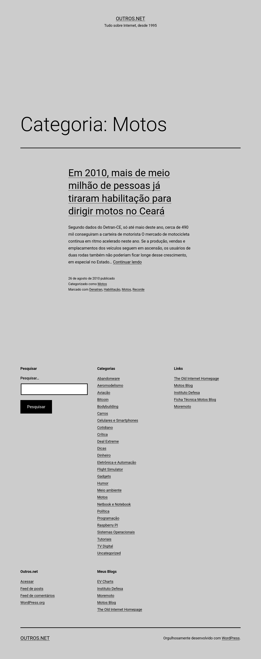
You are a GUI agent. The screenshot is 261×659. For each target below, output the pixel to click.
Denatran (95, 289)
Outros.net (130, 18)
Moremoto (182, 406)
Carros (102, 413)
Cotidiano (105, 427)
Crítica (102, 434)
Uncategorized (109, 553)
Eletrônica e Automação (116, 462)
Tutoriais (104, 539)
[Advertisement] (130, 77)
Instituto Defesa (187, 392)
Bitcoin (103, 399)
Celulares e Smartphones (117, 420)
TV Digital (105, 546)
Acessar (27, 581)
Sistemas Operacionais (116, 532)
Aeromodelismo (110, 385)
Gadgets (104, 476)
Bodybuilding (107, 406)
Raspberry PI (107, 525)
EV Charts (105, 581)
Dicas (101, 448)
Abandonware (108, 378)
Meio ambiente (109, 490)
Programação (108, 518)
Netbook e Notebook (114, 504)
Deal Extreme (108, 441)
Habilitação (112, 289)
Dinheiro (104, 455)
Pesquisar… (29, 378)
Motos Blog (183, 385)
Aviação (103, 392)
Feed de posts (31, 589)
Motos (102, 284)
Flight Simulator (110, 469)
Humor (102, 483)
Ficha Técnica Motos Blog (195, 399)
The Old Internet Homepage (196, 378)
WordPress (231, 638)
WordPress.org (32, 602)
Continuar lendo (127, 262)
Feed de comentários (37, 595)
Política (103, 511)
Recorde (139, 289)
